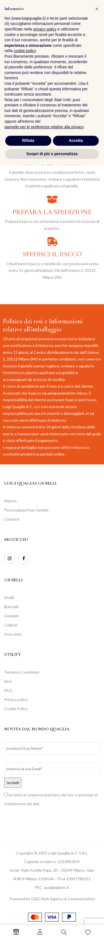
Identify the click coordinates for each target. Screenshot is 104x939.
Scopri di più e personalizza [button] (51, 927)
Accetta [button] (76, 914)
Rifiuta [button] (28, 914)
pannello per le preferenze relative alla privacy (44, 901)
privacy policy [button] (45, 803)
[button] (94, 14)
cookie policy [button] (24, 825)
